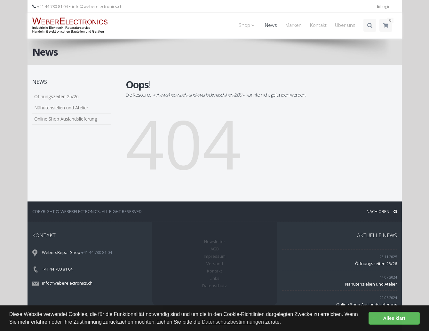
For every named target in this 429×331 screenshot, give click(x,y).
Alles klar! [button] (394, 318)
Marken (293, 25)
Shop (248, 25)
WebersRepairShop (61, 252)
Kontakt (318, 25)
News (271, 25)
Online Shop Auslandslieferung (65, 119)
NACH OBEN (382, 211)
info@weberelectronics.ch (97, 6)
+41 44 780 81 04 (52, 6)
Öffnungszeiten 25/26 (56, 96)
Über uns (345, 25)
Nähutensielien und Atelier (61, 108)
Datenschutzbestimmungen (233, 322)
